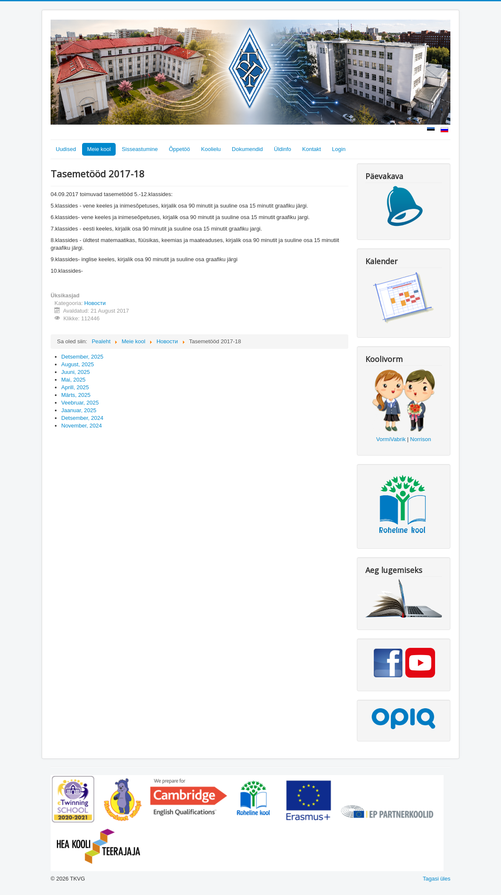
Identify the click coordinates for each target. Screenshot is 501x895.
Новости (94, 303)
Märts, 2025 (76, 395)
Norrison (420, 439)
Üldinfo (282, 149)
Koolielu (211, 149)
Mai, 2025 (73, 379)
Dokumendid (247, 149)
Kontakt (311, 149)
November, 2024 (81, 425)
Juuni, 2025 (75, 372)
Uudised (66, 149)
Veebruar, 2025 (80, 402)
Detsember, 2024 (82, 418)
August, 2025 (77, 364)
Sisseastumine (140, 149)
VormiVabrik (391, 439)
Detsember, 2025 (82, 356)
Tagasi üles (436, 878)
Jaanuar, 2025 (78, 410)
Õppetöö (179, 149)
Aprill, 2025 (75, 387)
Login (339, 149)
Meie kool (99, 149)
